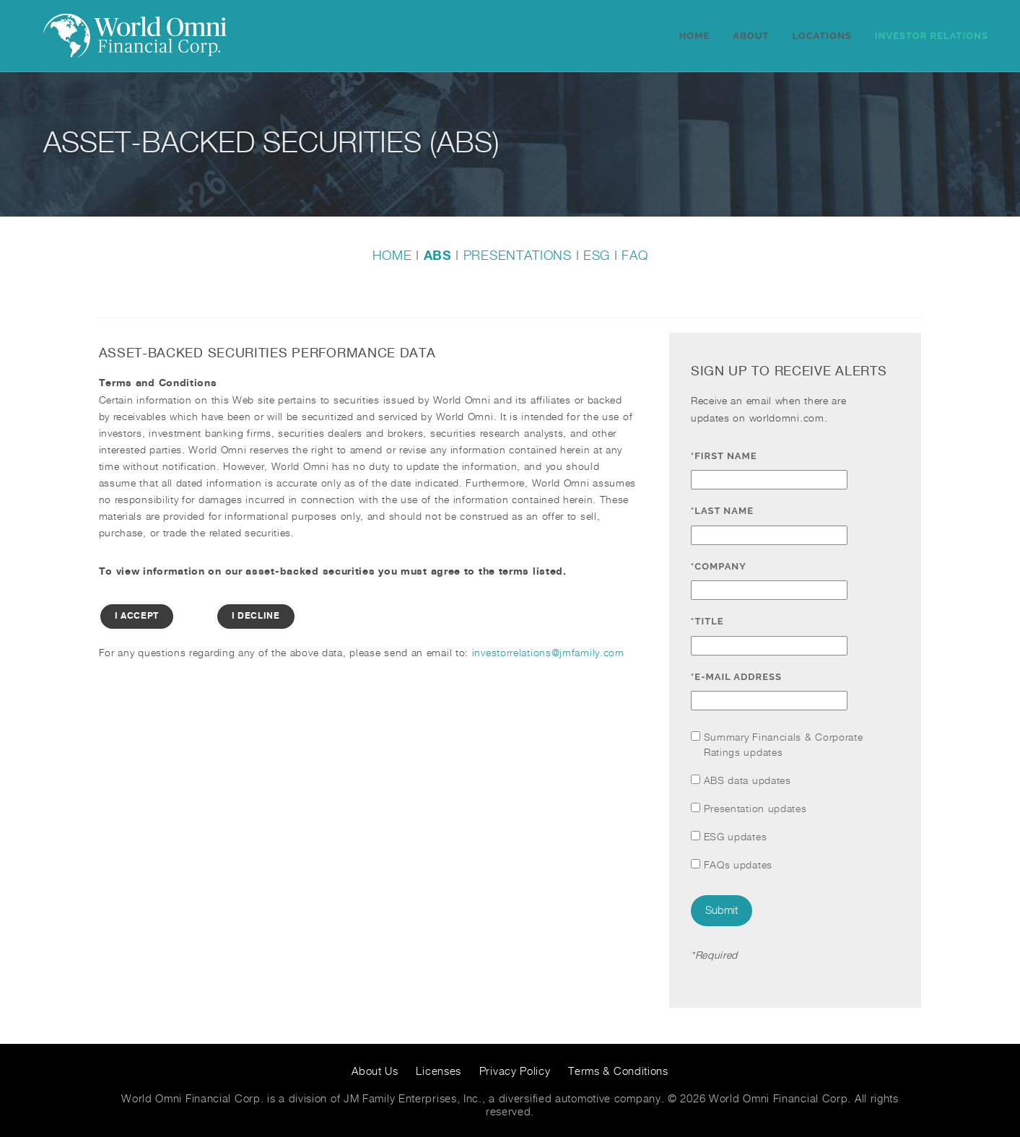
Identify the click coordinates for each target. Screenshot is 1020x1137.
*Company (721, 566)
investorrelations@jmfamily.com (548, 653)
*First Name (727, 455)
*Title (710, 621)
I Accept (137, 616)
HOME (392, 256)
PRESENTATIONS (517, 256)
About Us (375, 1071)
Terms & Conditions (618, 1071)
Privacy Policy (515, 1071)
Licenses (438, 1071)
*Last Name (725, 510)
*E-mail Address (739, 676)
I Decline (256, 616)
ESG (596, 256)
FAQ (635, 256)
